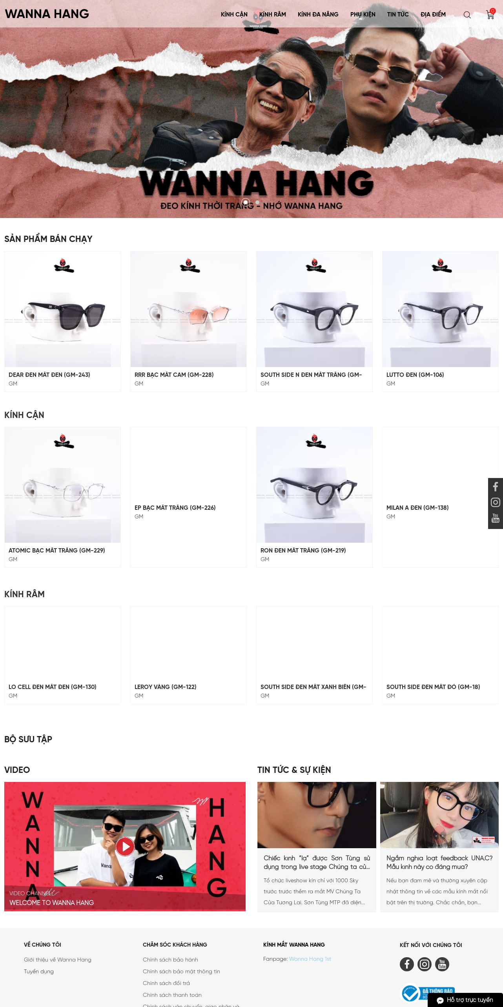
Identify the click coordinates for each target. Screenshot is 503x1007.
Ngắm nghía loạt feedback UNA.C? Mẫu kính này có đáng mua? (439, 820)
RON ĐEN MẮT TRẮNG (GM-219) (303, 508)
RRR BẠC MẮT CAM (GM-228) (174, 375)
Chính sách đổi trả (166, 941)
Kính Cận (234, 15)
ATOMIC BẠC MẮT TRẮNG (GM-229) (57, 508)
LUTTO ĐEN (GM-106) (415, 375)
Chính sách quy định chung (178, 983)
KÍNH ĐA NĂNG (318, 15)
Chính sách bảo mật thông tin (181, 929)
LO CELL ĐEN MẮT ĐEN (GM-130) (53, 645)
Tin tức (398, 15)
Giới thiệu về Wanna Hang (57, 917)
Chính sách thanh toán (172, 953)
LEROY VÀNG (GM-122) (166, 645)
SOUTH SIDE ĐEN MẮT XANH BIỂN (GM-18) (313, 645)
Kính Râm (272, 15)
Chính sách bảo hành (170, 917)
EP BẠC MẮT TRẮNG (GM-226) (175, 508)
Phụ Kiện (362, 15)
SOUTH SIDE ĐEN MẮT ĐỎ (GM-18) (433, 645)
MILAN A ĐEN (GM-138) (417, 508)
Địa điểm (433, 15)
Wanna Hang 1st (310, 917)
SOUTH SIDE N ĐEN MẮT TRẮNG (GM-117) (311, 375)
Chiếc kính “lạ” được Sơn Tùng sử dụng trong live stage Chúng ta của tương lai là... (317, 821)
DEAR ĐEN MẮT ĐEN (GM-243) (49, 375)
